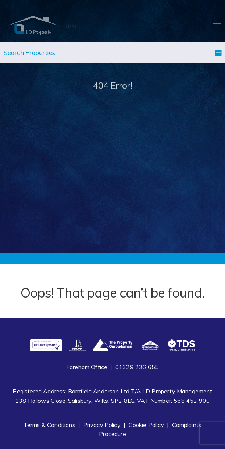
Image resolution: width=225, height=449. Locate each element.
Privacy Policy (102, 424)
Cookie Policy (146, 424)
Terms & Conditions (49, 424)
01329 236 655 (137, 367)
